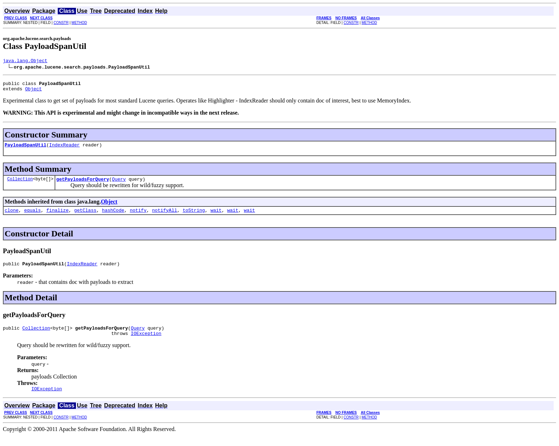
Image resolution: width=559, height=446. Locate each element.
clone (12, 216)
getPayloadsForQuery (82, 184)
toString (194, 216)
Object (33, 92)
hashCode (113, 216)
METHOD (79, 23)
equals (32, 216)
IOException (146, 343)
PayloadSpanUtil (25, 149)
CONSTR (60, 23)
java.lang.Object (25, 61)
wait (215, 216)
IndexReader (64, 149)
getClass (85, 216)
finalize (57, 216)
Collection (20, 184)
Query (119, 184)
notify (138, 216)
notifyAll (164, 216)
